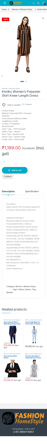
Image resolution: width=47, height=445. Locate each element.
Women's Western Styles (11, 99)
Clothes (21, 300)
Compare (28, 115)
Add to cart (17, 181)
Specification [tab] (31, 202)
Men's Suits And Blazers (12, 330)
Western (9, 303)
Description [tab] (8, 202)
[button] (43, 18)
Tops (34, 300)
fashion (28, 300)
